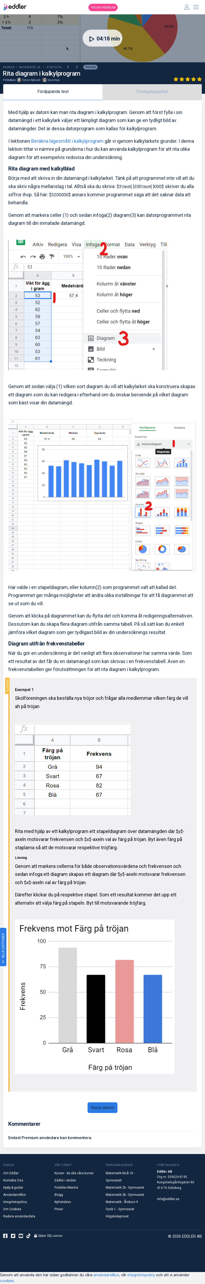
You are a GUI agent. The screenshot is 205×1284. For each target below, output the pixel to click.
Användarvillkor (14, 1195)
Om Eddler (11, 1173)
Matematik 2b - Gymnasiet (125, 1187)
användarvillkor (106, 1275)
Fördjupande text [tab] (53, 91)
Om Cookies (12, 1209)
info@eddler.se (168, 1199)
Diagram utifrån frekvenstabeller (46, 643)
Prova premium (103, 7)
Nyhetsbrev (62, 1202)
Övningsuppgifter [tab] (152, 91)
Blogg (58, 1195)
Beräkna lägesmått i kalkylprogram (67, 141)
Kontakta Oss (13, 1180)
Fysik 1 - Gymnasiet (120, 1209)
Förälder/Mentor (66, 1187)
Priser (58, 1209)
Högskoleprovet (117, 1216)
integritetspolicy (141, 1275)
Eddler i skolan (65, 1180)
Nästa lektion (102, 1107)
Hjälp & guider (13, 1187)
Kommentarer (24, 1124)
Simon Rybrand (31, 80)
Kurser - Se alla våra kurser (74, 1173)
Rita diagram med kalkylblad (41, 168)
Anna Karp (54, 80)
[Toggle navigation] (196, 7)
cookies (7, 1280)
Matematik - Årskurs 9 (122, 1202)
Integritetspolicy (15, 1202)
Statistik (90, 67)
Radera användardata (19, 1216)
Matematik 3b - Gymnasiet (125, 1195)
